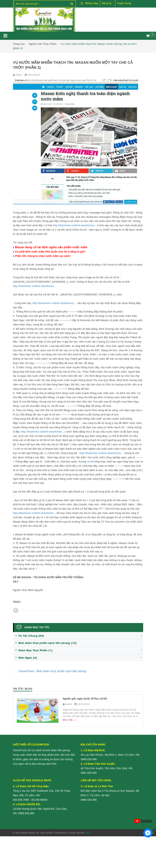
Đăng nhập (91, 3)
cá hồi (90, 461)
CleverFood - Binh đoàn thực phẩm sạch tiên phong (52, 671)
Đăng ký (106, 3)
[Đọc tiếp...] (69, 719)
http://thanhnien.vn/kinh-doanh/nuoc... (75, 225)
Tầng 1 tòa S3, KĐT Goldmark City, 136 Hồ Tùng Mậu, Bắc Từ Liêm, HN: (41, 791)
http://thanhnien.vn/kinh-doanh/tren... (34, 286)
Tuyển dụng (124, 3)
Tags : (17, 601)
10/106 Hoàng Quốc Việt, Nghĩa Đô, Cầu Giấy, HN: (40, 809)
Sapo (88, 832)
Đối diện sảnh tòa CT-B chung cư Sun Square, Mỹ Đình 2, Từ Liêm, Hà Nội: (110, 791)
